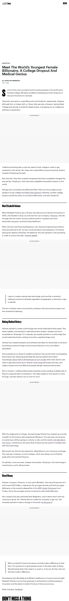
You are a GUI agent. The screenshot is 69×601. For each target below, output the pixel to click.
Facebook (18, 589)
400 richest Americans (47, 488)
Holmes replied (31, 235)
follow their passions (33, 193)
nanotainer (6, 348)
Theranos (54, 216)
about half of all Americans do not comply (29, 360)
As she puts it (46, 502)
